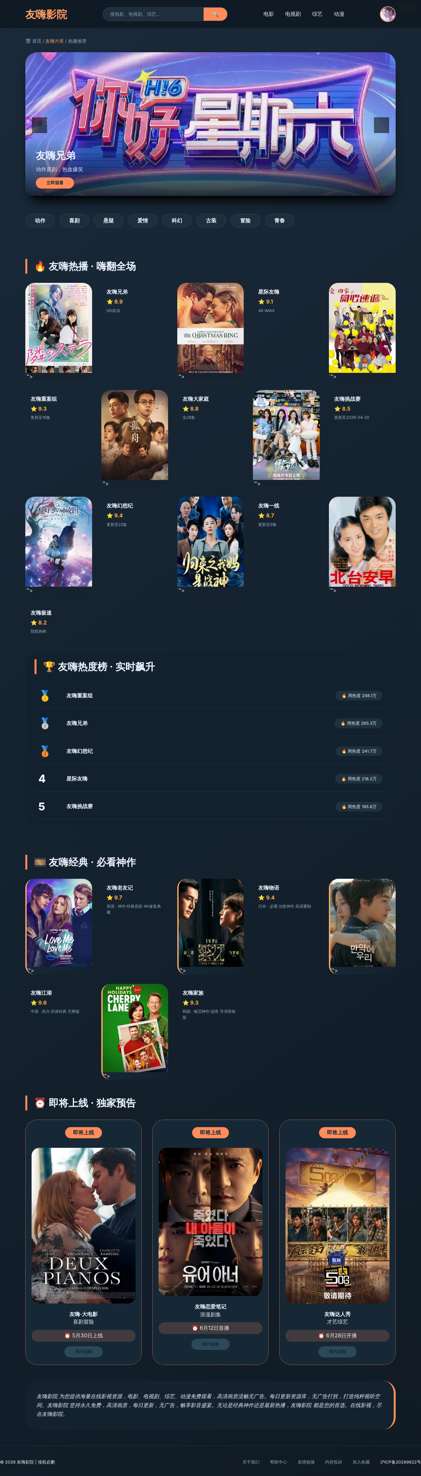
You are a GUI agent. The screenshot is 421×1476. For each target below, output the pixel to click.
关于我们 (251, 1462)
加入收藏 (361, 1462)
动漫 (339, 14)
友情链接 (306, 1462)
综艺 (317, 14)
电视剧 (293, 14)
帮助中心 (278, 1462)
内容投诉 (333, 1462)
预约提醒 (83, 1351)
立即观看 (54, 182)
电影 (268, 14)
